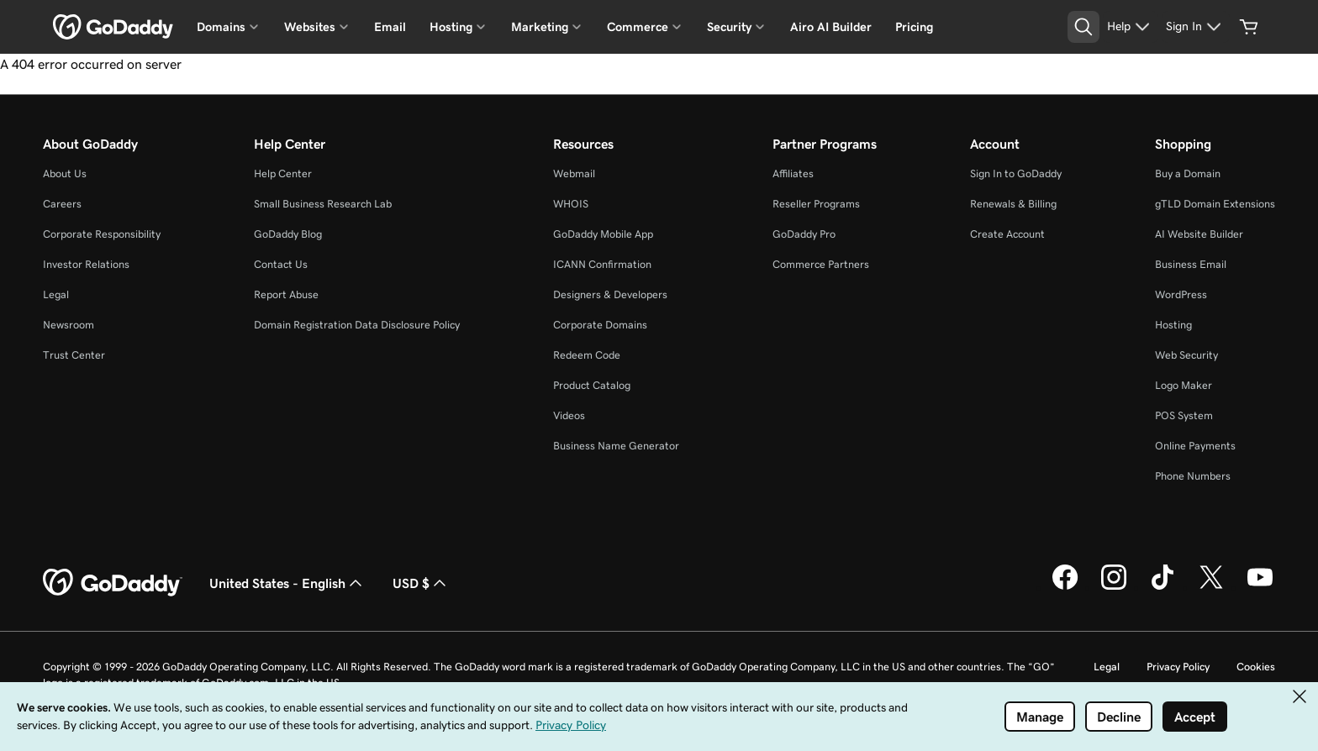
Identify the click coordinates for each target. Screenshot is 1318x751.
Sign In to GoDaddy (1016, 173)
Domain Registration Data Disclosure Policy (357, 324)
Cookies (1255, 666)
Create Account (1007, 233)
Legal (56, 294)
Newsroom (68, 324)
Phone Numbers (1193, 475)
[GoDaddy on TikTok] (1162, 587)
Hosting (1173, 324)
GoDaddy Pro (804, 233)
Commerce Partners (820, 264)
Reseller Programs (816, 203)
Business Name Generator (616, 445)
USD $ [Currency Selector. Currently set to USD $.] (421, 583)
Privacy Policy (1178, 666)
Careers (62, 203)
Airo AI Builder (831, 27)
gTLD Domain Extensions (1215, 203)
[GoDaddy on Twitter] (1211, 587)
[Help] (1130, 27)
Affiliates (793, 173)
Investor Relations (86, 264)
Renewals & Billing (1013, 203)
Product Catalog (591, 385)
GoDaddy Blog (288, 233)
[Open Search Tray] (1083, 27)
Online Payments (1195, 445)
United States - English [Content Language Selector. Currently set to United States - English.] (287, 583)
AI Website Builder (1199, 233)
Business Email (1190, 264)
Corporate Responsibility (102, 233)
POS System (1184, 415)
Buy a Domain (1187, 173)
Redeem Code (586, 354)
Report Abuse (286, 294)
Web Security (1186, 354)
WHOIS (570, 203)
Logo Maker (1183, 385)
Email (390, 27)
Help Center (283, 173)
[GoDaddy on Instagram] (1114, 587)
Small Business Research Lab (323, 203)
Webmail (574, 173)
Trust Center (74, 354)
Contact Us (281, 264)
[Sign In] (1196, 27)
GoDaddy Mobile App (603, 233)
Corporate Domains (600, 324)
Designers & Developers (610, 294)
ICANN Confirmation (602, 264)
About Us (65, 173)
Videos (569, 415)
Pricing (914, 27)
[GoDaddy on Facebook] (1065, 587)
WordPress (1181, 294)
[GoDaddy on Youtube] (1260, 587)
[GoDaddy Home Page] (112, 583)
